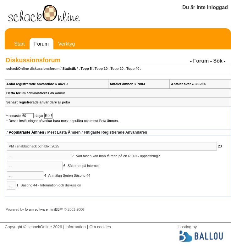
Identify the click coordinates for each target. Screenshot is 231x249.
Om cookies (100, 226)
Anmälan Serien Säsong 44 (69, 175)
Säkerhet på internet (83, 166)
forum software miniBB (42, 209)
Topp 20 (117, 68)
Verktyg (66, 44)
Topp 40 (132, 68)
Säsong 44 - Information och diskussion (51, 185)
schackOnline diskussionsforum (32, 68)
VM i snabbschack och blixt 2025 (34, 146)
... (10, 156)
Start (19, 44)
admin (60, 93)
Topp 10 (101, 68)
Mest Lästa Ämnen (63, 132)
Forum (41, 44)
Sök (217, 61)
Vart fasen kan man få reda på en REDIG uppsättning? (118, 156)
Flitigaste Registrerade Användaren (115, 132)
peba (66, 102)
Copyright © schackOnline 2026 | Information (45, 226)
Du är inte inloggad (205, 7)
